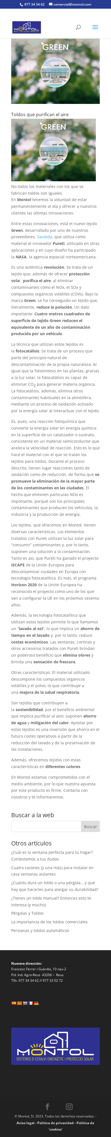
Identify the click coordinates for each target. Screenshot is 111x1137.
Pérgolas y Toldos (27, 913)
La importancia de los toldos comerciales (49, 921)
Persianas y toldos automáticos (40, 930)
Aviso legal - (27, 1123)
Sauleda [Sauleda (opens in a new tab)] (44, 236)
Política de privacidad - (57, 1123)
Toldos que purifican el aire (40, 114)
